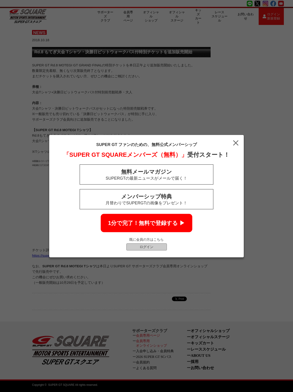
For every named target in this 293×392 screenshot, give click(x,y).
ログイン (146, 247)
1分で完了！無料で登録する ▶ (146, 223)
